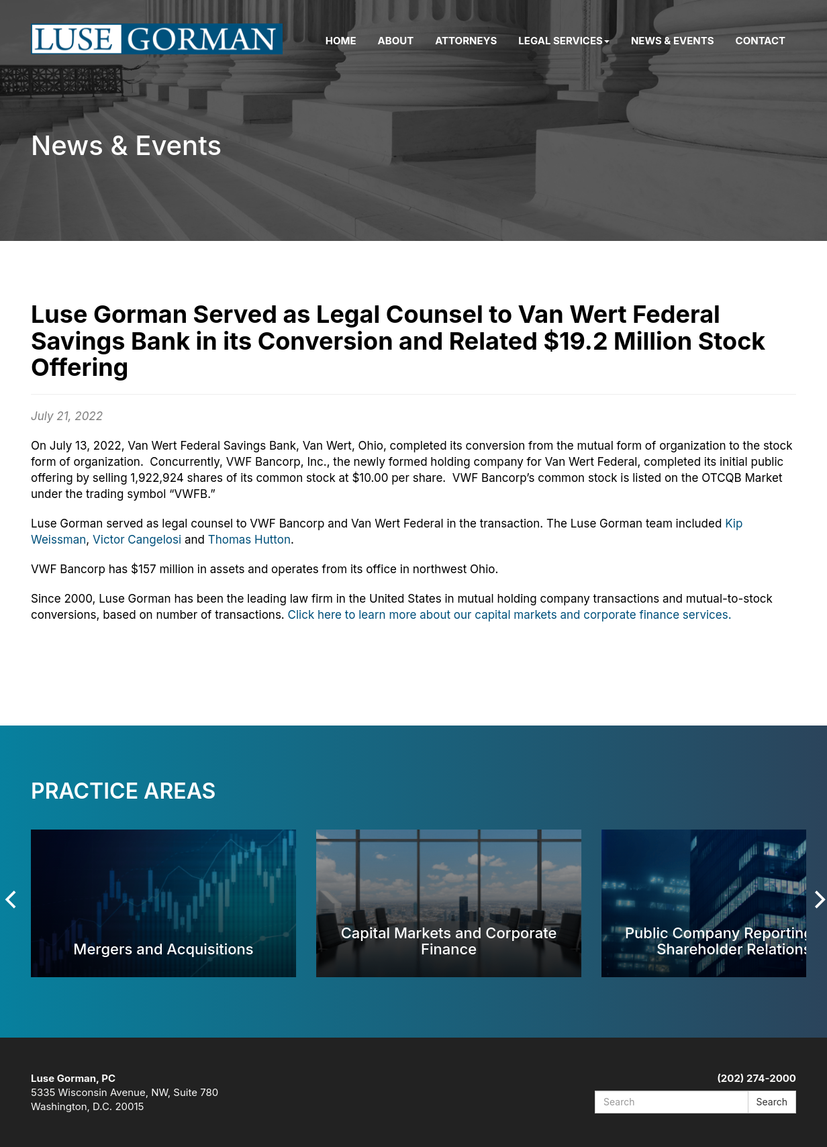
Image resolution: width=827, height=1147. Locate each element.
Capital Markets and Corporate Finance (449, 940)
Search (772, 1101)
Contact (760, 40)
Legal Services (564, 40)
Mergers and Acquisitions (163, 948)
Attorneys (466, 40)
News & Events (672, 40)
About (396, 40)
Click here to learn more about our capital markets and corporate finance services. (510, 614)
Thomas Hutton (249, 539)
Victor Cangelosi (139, 539)
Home (341, 40)
